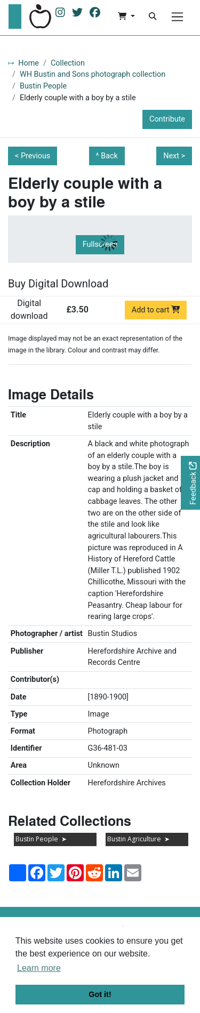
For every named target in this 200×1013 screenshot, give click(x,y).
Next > (174, 155)
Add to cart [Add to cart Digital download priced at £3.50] (156, 310)
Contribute (167, 119)
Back (109, 155)
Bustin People (43, 86)
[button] (126, 16)
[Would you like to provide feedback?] (190, 483)
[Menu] (177, 17)
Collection (68, 63)
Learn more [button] (39, 967)
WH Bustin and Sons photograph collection (92, 74)
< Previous (32, 155)
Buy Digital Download (58, 283)
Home (28, 63)
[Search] (152, 16)
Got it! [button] (100, 994)
